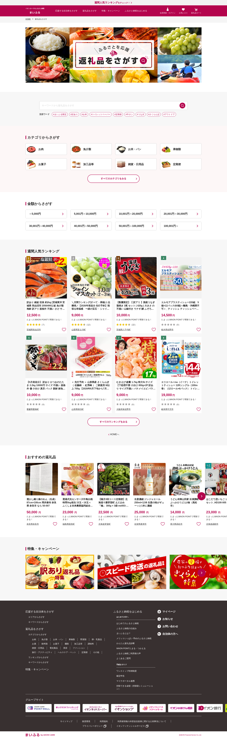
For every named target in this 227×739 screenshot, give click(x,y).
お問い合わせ (168, 626)
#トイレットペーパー (100, 114)
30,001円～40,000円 (41, 226)
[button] (201, 496)
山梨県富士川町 (79, 329)
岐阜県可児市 (167, 409)
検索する (182, 105)
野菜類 (83, 639)
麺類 (67, 644)
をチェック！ (112, 3)
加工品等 (78, 644)
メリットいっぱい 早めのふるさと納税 (133, 638)
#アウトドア (169, 114)
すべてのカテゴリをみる (113, 178)
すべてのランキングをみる (113, 422)
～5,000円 (35, 213)
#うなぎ (140, 114)
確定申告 (120, 676)
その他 (96, 652)
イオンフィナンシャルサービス (130, 726)
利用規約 (104, 721)
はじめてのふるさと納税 (127, 623)
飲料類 (45, 644)
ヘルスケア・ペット (67, 652)
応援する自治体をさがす (66, 11)
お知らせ (165, 619)
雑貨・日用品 (38, 648)
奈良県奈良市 (33, 524)
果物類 (72, 639)
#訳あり (74, 114)
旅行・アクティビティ (42, 652)
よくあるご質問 (123, 658)
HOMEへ (114, 434)
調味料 (91, 644)
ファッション (79, 648)
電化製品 (54, 648)
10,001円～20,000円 (131, 213)
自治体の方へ (168, 633)
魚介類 (45, 639)
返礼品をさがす (90, 11)
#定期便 (118, 114)
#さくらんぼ (154, 114)
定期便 (85, 652)
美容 (65, 648)
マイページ (166, 611)
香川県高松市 (176, 524)
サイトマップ (66, 721)
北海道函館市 (212, 524)
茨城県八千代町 (123, 329)
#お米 (84, 114)
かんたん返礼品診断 (125, 643)
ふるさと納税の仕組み (126, 628)
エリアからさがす (36, 617)
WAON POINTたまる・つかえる (131, 648)
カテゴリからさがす (37, 634)
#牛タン (129, 114)
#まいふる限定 (59, 114)
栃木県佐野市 (167, 329)
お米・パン (58, 639)
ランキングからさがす (38, 657)
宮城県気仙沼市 (34, 329)
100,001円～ (171, 226)
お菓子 (56, 644)
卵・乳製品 (97, 639)
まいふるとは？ (123, 633)
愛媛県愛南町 (33, 409)
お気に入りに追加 (55, 524)
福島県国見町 (69, 524)
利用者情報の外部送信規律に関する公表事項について (142, 721)
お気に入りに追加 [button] (64, 329)
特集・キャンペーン (111, 11)
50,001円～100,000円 (131, 226)
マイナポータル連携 (125, 681)
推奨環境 (86, 721)
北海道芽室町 (104, 524)
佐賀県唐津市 (140, 524)
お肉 (34, 639)
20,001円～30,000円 (175, 213)
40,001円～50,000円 (86, 226)
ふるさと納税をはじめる (136, 11)
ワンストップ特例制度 (126, 671)
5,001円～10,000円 (85, 213)
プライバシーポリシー (92, 726)
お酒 (34, 644)
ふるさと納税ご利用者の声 (128, 653)
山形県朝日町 (78, 409)
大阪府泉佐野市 (123, 409)
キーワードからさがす (38, 622)
